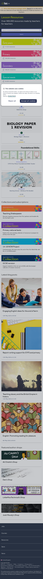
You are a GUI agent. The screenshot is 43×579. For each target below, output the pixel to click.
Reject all (12, 101)
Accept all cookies (28, 101)
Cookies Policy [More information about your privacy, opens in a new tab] (11, 96)
